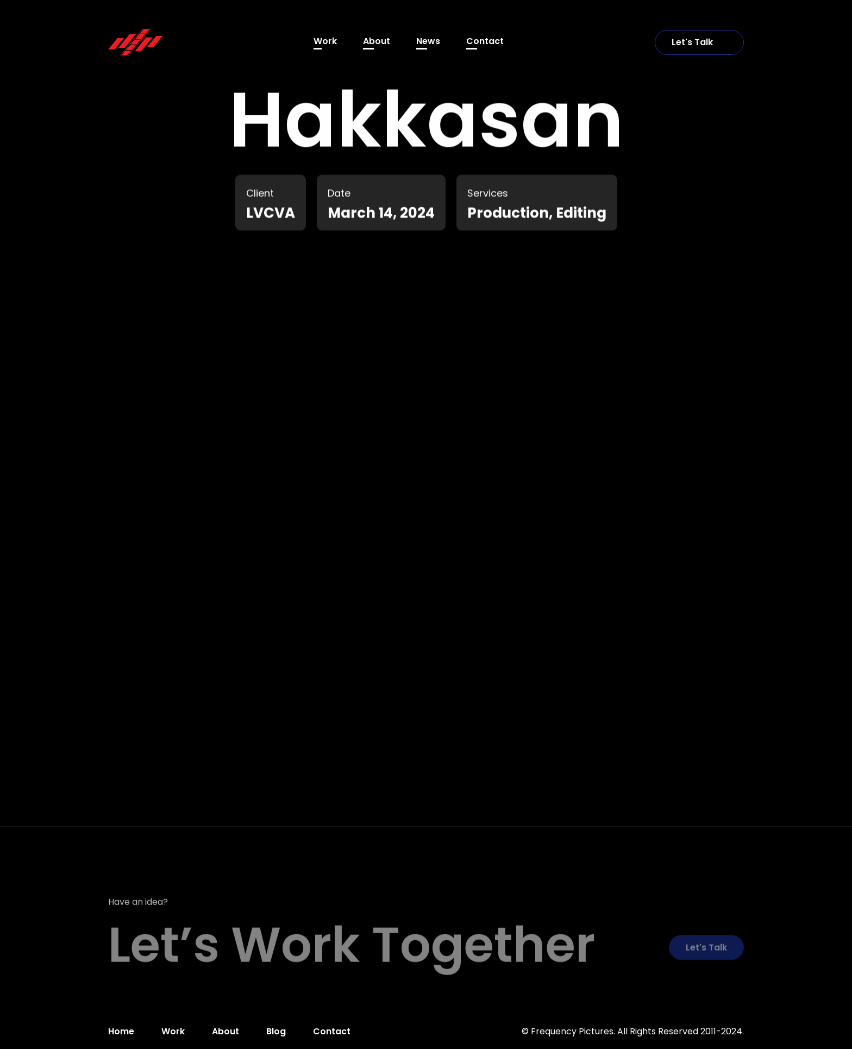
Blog (276, 1031)
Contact (485, 41)
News (428, 41)
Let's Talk (699, 42)
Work (325, 41)
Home (121, 1031)
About (376, 41)
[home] (135, 42)
